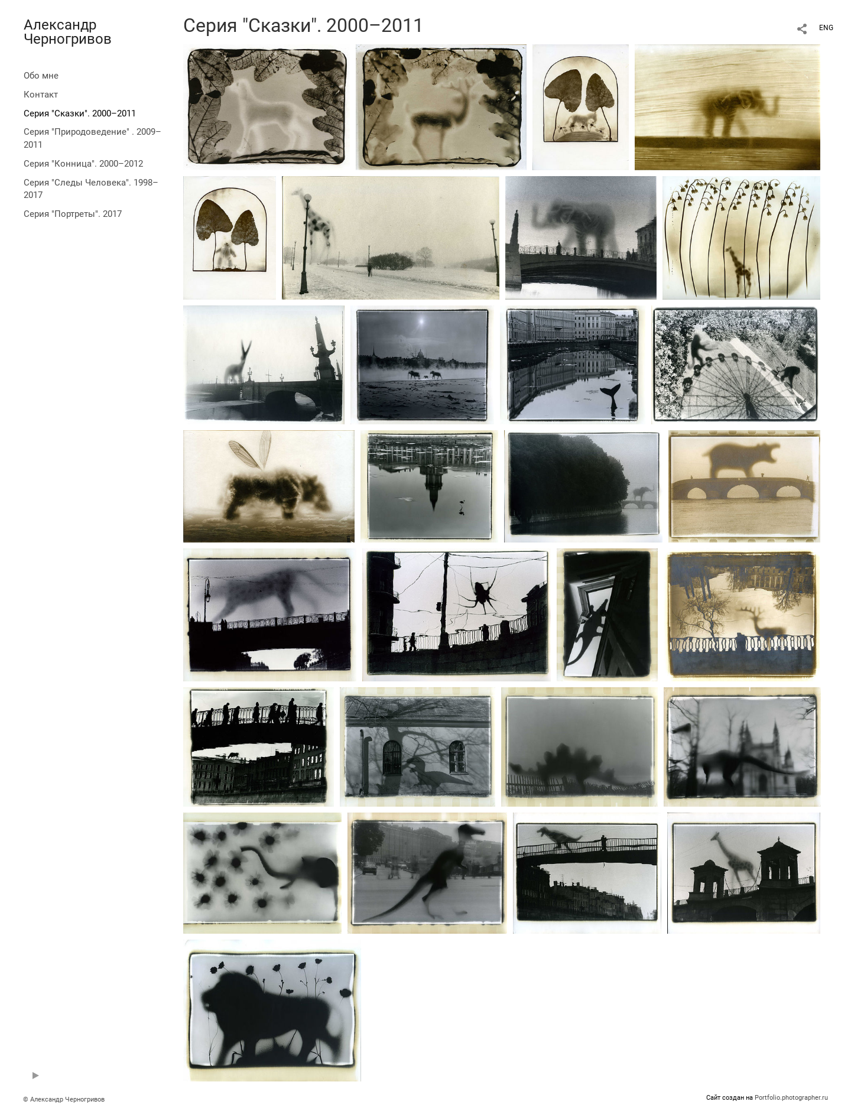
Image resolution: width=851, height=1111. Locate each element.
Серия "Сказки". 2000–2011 (80, 113)
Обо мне (41, 75)
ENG (826, 28)
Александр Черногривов (68, 32)
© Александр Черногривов (64, 1099)
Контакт (41, 94)
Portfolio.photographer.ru (791, 1098)
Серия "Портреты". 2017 (73, 214)
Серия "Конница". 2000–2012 (83, 163)
